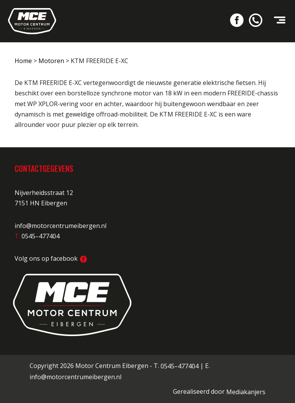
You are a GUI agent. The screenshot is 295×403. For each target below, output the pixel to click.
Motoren (51, 61)
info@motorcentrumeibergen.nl (60, 225)
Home (23, 61)
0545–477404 (180, 366)
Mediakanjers (245, 392)
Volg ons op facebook (51, 258)
